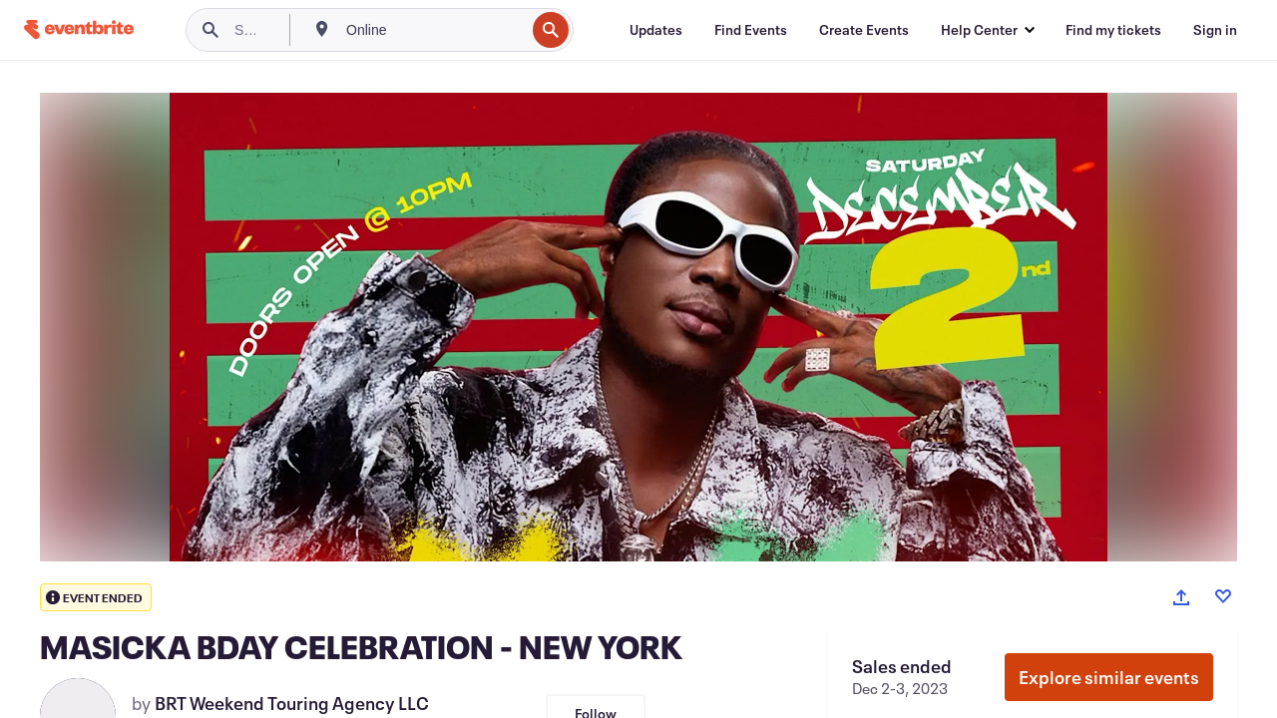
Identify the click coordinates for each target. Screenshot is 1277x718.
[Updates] (656, 30)
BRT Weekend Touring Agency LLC (292, 703)
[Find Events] (750, 30)
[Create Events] (864, 30)
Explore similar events (1109, 677)
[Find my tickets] (1113, 30)
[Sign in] (1215, 30)
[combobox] (433, 30)
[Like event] (1223, 596)
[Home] (79, 29)
